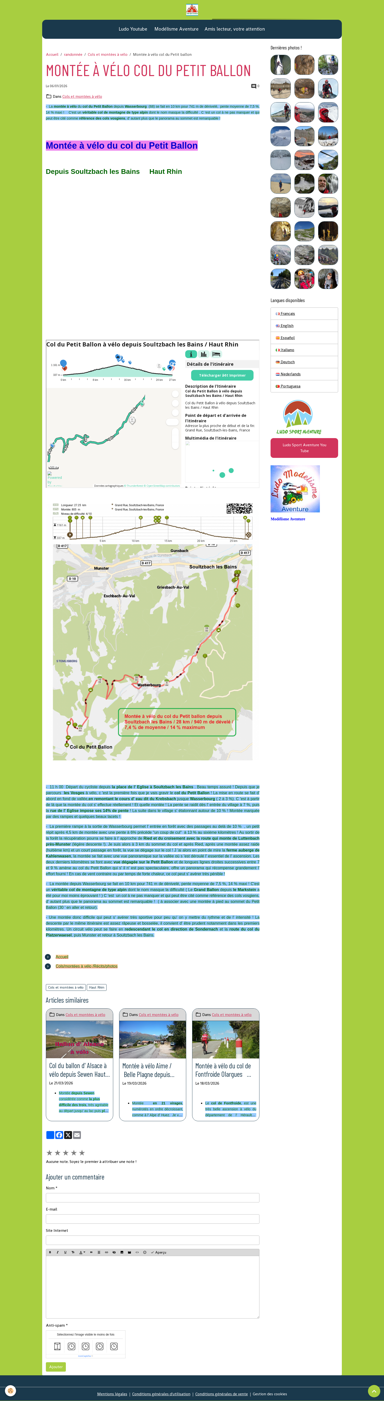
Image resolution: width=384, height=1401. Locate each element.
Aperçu (158, 1252)
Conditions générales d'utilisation (161, 1394)
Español (285, 337)
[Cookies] (10, 1390)
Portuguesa (288, 386)
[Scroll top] (374, 1391)
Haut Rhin (96, 987)
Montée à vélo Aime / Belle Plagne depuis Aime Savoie (147, 1069)
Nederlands (288, 374)
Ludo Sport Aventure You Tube (304, 447)
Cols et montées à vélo (108, 54)
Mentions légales (112, 1394)
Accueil (52, 54)
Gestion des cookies (270, 1394)
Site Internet (57, 1230)
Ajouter (56, 1366)
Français (285, 313)
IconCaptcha (84, 1356)
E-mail (51, 1209)
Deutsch (285, 362)
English (284, 325)
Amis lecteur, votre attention (234, 29)
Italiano (285, 349)
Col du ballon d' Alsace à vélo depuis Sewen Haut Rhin (78, 1069)
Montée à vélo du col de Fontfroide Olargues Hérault (223, 1069)
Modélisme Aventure (176, 29)
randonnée (73, 54)
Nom (50, 1188)
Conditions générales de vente (221, 1394)
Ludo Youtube (132, 29)
